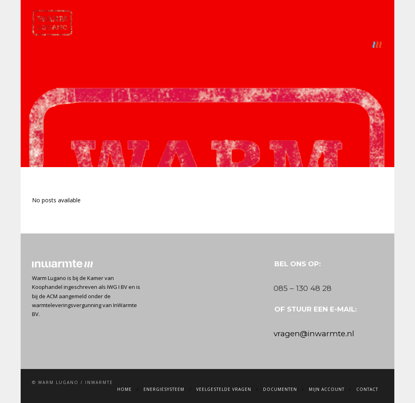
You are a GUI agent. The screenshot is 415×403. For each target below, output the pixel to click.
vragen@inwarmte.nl (314, 333)
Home (92, 44)
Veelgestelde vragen (197, 44)
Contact (351, 44)
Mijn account (307, 44)
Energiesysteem (133, 44)
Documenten (257, 44)
